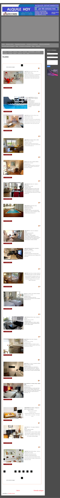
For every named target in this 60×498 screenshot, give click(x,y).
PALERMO (5, 57)
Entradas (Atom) (11, 493)
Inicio (18, 490)
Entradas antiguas (39, 490)
